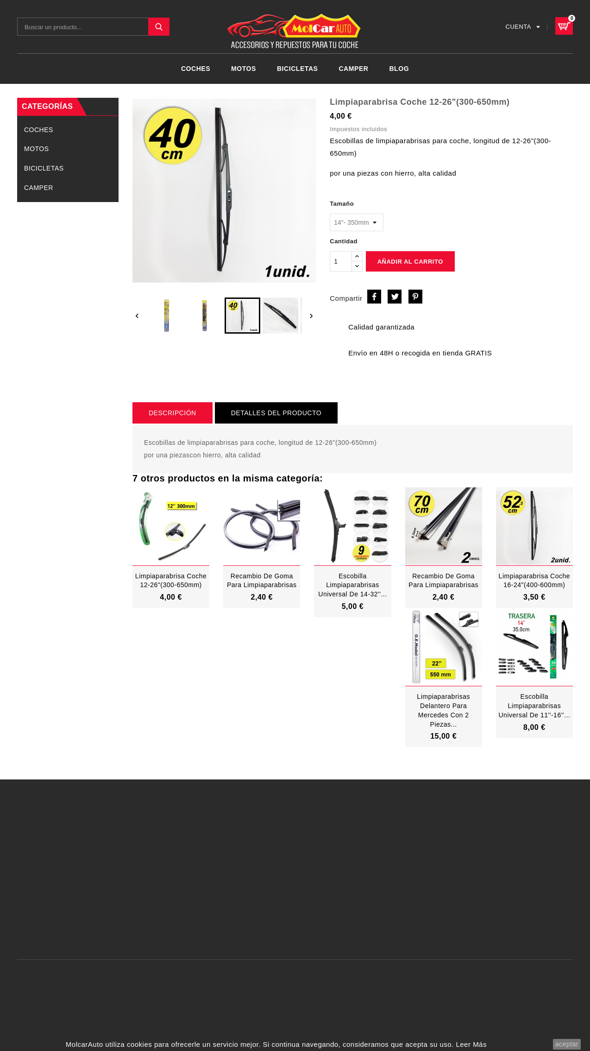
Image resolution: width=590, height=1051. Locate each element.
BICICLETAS (297, 68)
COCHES (195, 68)
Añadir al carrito (410, 261)
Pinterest (415, 297)
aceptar (566, 1044)
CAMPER (353, 68)
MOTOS (243, 68)
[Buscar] (93, 27)
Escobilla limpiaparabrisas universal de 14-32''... (352, 585)
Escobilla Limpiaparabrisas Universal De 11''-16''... (534, 706)
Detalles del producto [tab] (276, 413)
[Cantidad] (341, 261)
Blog (399, 68)
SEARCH (158, 27)
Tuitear (395, 297)
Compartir (374, 297)
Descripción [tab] (172, 413)
